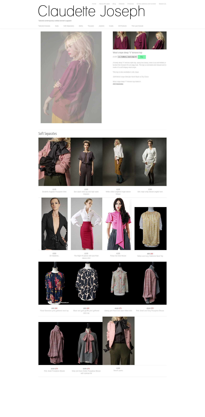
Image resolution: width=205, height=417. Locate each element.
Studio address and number (146, 4)
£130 (86, 253)
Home (94, 4)
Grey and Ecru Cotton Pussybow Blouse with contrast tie (86, 372)
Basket (162, 4)
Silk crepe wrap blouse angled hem (150, 192)
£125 (118, 253)
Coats (111, 26)
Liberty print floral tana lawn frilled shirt (118, 311)
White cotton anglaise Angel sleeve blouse (118, 193)
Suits (57, 26)
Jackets (101, 26)
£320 (54, 253)
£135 (54, 189)
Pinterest (130, 4)
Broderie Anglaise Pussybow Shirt (54, 192)
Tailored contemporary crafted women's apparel (54, 20)
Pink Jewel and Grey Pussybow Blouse (150, 311)
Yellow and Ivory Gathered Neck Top (150, 256)
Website (121, 4)
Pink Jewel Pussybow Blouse (54, 371)
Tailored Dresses (44, 26)
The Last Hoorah (137, 26)
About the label (104, 4)
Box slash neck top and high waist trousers (86, 193)
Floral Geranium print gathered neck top (54, 311)
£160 (150, 189)
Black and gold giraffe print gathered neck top (86, 312)
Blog (114, 4)
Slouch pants (118, 371)
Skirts (81, 26)
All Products (122, 26)
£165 (86, 189)
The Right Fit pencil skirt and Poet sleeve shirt (86, 257)
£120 (118, 189)
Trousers (91, 26)
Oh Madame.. (54, 256)
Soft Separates (69, 26)
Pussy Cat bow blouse (118, 256)
